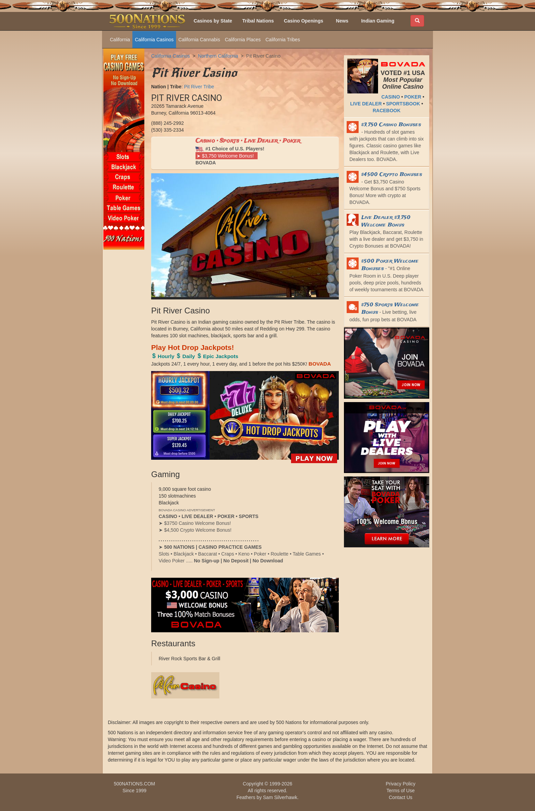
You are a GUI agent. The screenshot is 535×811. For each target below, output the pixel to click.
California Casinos (154, 39)
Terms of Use (401, 790)
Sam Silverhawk (280, 797)
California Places (243, 39)
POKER (412, 97)
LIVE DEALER (366, 103)
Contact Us (400, 797)
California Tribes (282, 39)
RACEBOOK (387, 110)
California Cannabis (199, 39)
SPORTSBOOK (403, 103)
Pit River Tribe (199, 86)
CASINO (390, 97)
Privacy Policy (400, 783)
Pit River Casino (263, 56)
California (120, 39)
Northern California (218, 56)
